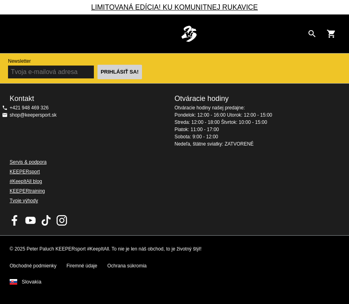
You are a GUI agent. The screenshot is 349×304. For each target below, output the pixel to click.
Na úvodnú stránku (189, 34)
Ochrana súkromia (126, 266)
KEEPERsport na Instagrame (62, 220)
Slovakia (31, 282)
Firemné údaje (82, 266)
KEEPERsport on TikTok (46, 220)
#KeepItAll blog (26, 181)
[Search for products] (312, 34)
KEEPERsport (25, 172)
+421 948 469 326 (29, 108)
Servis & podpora (28, 162)
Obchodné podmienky (33, 266)
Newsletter (19, 61)
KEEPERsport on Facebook (15, 220)
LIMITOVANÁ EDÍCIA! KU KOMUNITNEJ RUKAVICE (174, 7)
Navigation (12, 33)
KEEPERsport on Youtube (30, 220)
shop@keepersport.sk (33, 115)
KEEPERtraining (27, 191)
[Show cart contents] (331, 34)
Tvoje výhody (24, 200)
